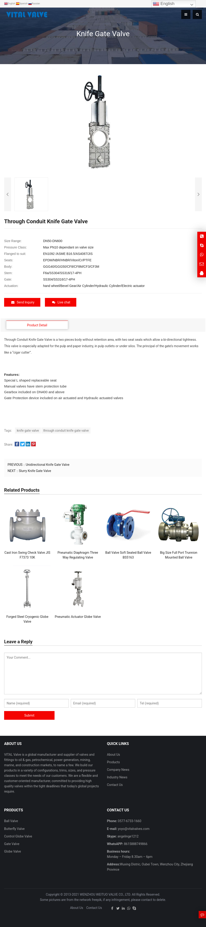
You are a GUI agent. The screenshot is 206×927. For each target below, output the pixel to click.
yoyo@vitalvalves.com (133, 828)
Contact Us (115, 785)
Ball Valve (11, 821)
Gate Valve (11, 843)
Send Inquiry (22, 302)
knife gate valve (28, 430)
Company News (118, 770)
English (163, 4)
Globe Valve (12, 851)
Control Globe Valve (18, 836)
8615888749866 (135, 843)
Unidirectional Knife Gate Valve (47, 464)
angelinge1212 (127, 836)
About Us (113, 754)
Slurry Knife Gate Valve (35, 471)
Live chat (61, 302)
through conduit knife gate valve (66, 430)
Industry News (117, 777)
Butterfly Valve (14, 828)
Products (113, 762)
